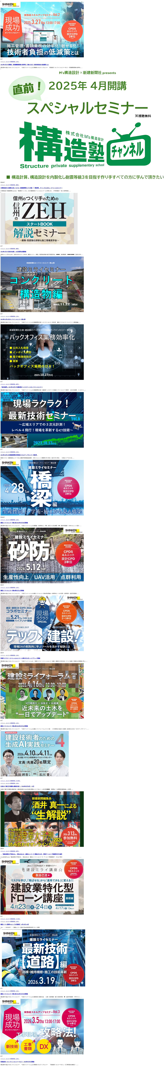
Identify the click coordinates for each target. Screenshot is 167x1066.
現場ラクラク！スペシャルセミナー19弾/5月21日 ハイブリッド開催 (20, 658)
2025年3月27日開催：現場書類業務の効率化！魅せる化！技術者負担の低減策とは (25, 64)
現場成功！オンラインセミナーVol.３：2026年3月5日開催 (17, 1061)
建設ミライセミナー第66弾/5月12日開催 (12, 590)
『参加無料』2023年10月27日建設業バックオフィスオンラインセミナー (22, 387)
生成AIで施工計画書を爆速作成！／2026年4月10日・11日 (17, 786)
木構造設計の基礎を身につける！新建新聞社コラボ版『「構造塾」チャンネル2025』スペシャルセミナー (31, 188)
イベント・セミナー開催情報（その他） (11, 780)
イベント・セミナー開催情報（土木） (10, 61)
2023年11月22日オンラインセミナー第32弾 (13, 319)
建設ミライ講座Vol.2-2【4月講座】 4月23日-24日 (15, 924)
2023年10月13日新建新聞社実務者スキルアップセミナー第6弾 (19, 455)
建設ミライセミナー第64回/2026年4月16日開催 (14, 726)
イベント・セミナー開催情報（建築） (10, 185)
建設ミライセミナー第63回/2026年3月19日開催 (14, 994)
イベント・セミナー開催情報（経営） (10, 384)
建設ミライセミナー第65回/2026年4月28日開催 (14, 522)
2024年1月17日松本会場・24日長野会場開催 (13, 251)
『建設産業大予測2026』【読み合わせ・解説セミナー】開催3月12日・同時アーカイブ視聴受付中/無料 (31, 854)
